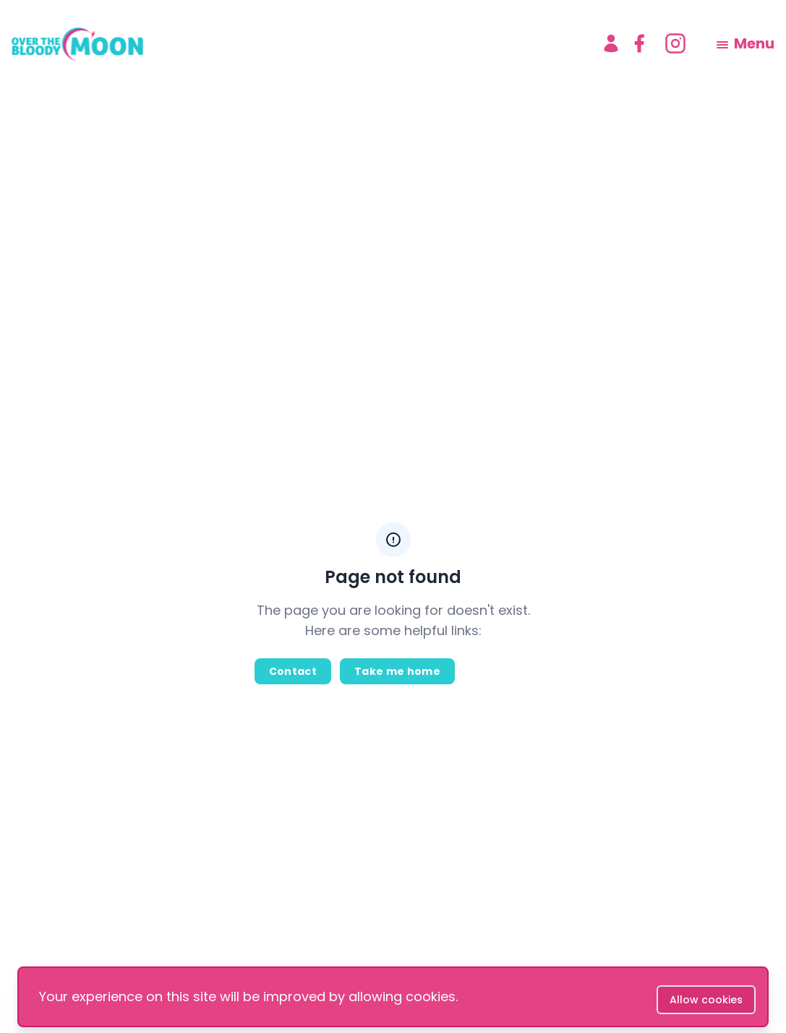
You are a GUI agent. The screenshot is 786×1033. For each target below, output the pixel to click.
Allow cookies (706, 999)
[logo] (295, 43)
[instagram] (675, 43)
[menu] (745, 43)
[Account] (611, 43)
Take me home (397, 671)
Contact (293, 671)
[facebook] (639, 43)
